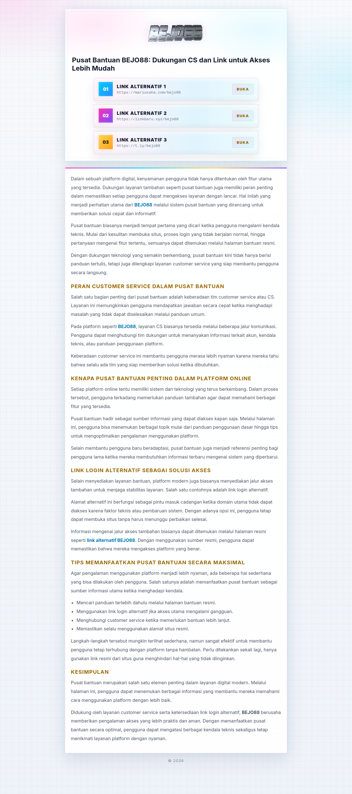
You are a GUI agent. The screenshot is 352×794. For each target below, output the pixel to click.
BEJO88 (143, 205)
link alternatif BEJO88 (111, 540)
